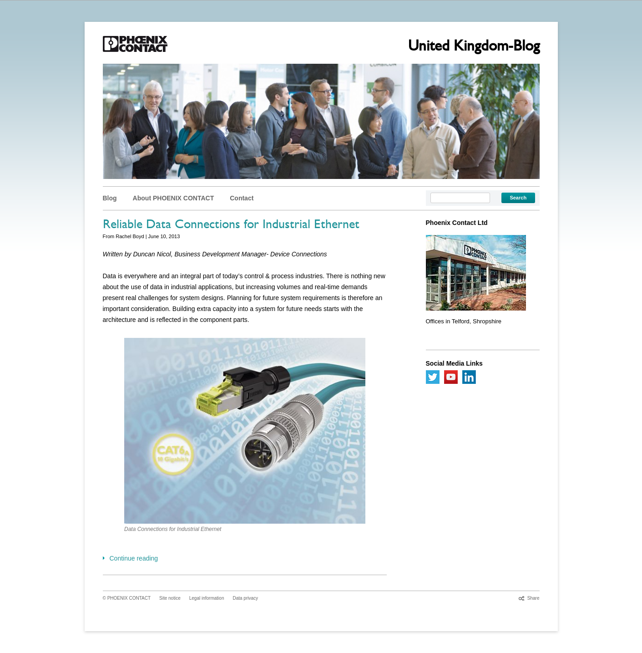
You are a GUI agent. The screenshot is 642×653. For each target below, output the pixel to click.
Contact (241, 198)
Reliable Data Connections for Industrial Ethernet (231, 225)
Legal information (206, 598)
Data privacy (245, 598)
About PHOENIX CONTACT (173, 198)
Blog (110, 198)
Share (533, 598)
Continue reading (134, 558)
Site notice (170, 598)
